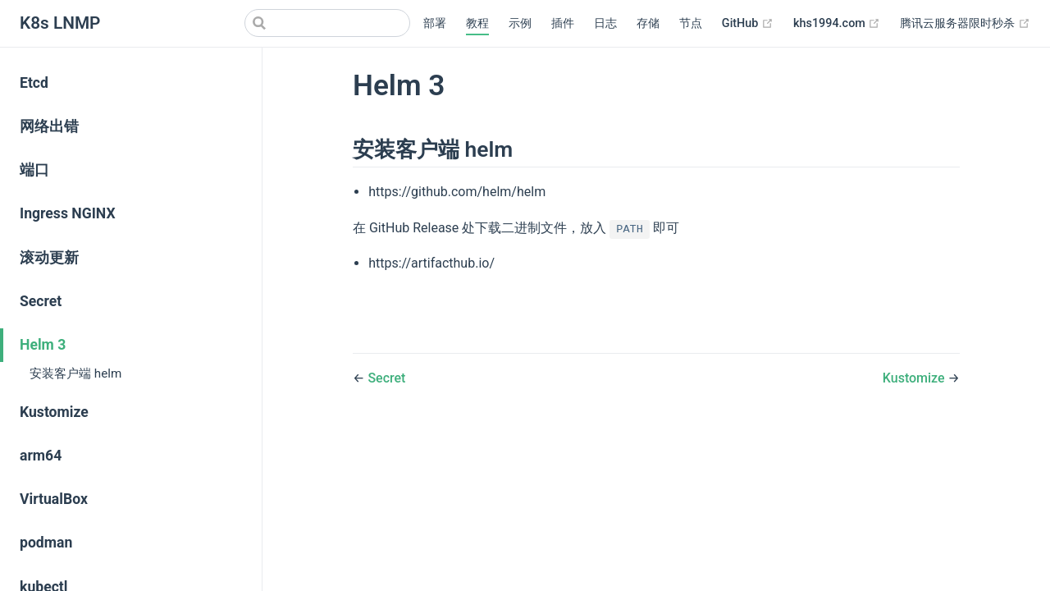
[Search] (327, 23)
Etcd (34, 83)
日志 (605, 23)
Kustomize (54, 412)
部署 (434, 23)
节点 (690, 23)
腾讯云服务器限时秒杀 (965, 24)
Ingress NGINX (68, 213)
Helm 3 (43, 345)
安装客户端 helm (75, 373)
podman (46, 542)
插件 (562, 23)
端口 (34, 170)
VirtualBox (54, 499)
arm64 (41, 455)
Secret (41, 301)
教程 (477, 23)
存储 (648, 23)
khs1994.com (836, 24)
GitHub (748, 24)
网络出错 (49, 126)
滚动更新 (49, 258)
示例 (520, 23)
